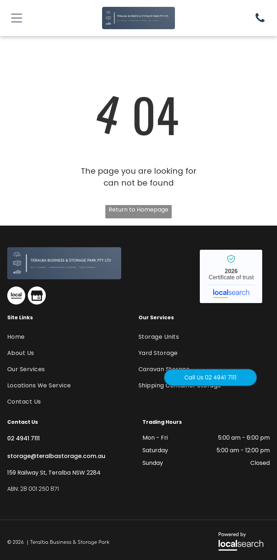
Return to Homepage (138, 209)
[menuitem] (50, 337)
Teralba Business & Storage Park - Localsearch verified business (231, 276)
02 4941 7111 (23, 438)
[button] (16, 18)
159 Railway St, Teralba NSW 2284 (54, 472)
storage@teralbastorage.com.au (56, 456)
